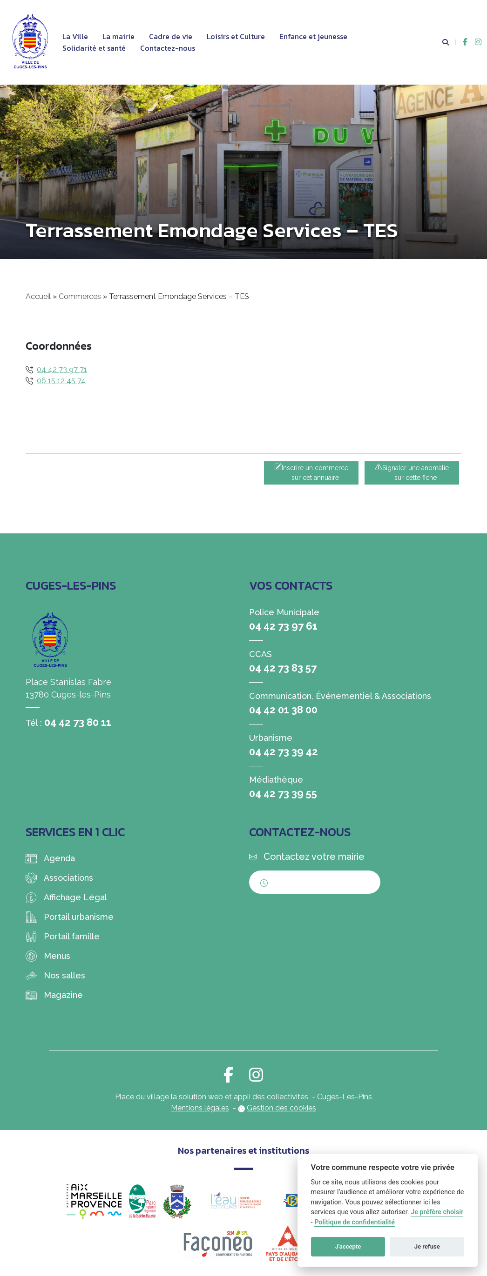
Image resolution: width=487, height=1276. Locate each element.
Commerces (80, 296)
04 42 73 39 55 (283, 793)
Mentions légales (200, 1107)
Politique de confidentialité (354, 1222)
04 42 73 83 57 (283, 668)
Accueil (38, 296)
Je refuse (427, 1246)
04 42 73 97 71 (62, 369)
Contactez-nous (167, 47)
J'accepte (348, 1246)
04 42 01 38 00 (283, 710)
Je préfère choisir (437, 1212)
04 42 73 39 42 (283, 751)
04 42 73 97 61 (283, 626)
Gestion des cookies (281, 1107)
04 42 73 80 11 (77, 722)
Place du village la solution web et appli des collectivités (211, 1096)
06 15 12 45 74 (61, 380)
